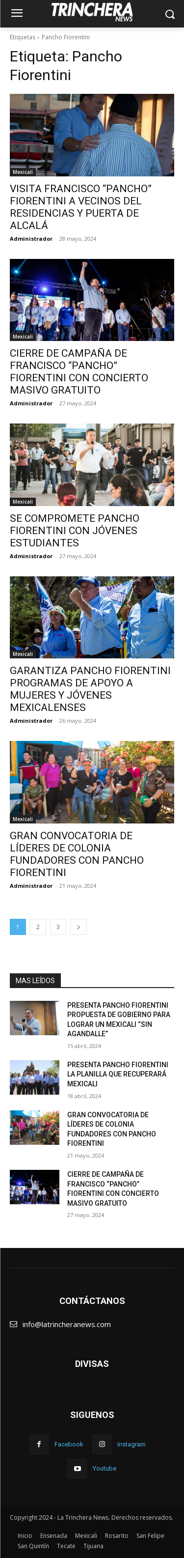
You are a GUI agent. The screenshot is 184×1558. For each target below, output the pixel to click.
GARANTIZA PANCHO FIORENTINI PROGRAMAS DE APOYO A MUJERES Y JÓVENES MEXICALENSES (90, 689)
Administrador (31, 238)
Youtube (104, 1468)
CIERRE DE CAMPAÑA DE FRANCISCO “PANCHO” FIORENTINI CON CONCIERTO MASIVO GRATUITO (79, 371)
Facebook (68, 1444)
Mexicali (23, 172)
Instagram (131, 1444)
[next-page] (78, 927)
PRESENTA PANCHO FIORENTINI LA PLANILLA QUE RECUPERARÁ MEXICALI (117, 1074)
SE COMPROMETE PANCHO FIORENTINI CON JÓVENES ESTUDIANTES (74, 530)
